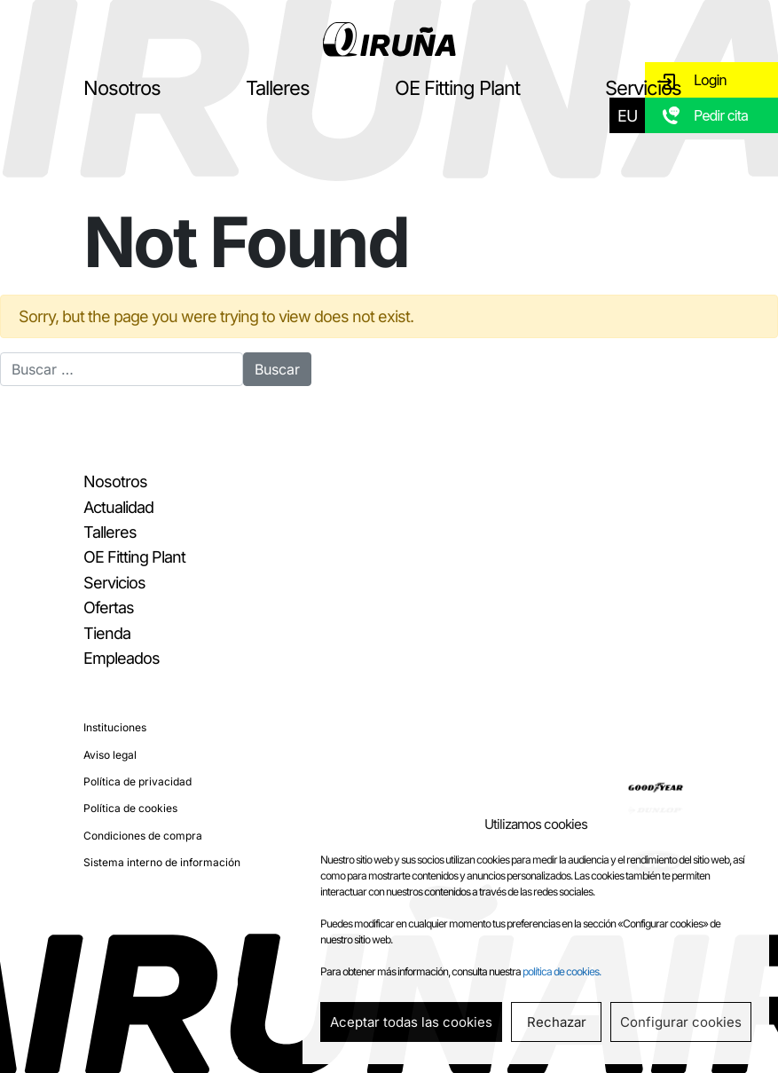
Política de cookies (130, 808)
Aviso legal (110, 754)
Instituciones (114, 727)
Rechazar (556, 1022)
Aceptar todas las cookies (411, 1022)
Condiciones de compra (142, 835)
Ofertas (108, 607)
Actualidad (118, 507)
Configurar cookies (681, 1022)
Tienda (106, 633)
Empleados (121, 658)
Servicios (643, 87)
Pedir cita (721, 115)
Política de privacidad (137, 781)
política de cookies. (562, 971)
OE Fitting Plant (457, 87)
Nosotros (122, 87)
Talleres (278, 87)
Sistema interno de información (161, 862)
